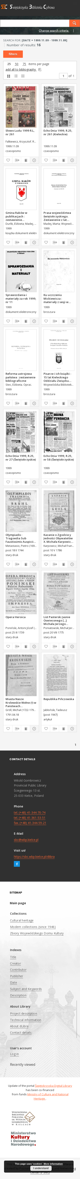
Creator (15, 963)
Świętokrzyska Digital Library (53, 1086)
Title (13, 957)
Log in (14, 1054)
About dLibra (19, 1026)
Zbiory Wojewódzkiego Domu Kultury (37, 933)
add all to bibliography (24, 69)
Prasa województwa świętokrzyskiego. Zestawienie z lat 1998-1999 (57, 216)
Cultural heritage (21, 920)
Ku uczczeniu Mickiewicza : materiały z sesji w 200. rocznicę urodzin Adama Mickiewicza (58, 298)
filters (13, 54)
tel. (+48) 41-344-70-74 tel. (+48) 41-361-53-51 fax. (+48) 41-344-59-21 (30, 817)
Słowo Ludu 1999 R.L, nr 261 (20, 132)
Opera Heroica (16, 617)
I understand (41, 1168)
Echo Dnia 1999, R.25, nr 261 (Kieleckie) (58, 132)
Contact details (21, 1032)
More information (53, 1164)
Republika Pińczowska (59, 699)
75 (24, 64)
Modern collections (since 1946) (33, 927)
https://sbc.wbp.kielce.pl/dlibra (34, 857)
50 (16, 64)
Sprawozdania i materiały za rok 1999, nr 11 (21, 298)
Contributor (18, 970)
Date (13, 982)
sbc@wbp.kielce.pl (26, 840)
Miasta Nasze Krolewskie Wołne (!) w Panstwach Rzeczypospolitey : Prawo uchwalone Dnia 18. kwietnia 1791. (21, 702)
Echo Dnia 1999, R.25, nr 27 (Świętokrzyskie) (21, 457)
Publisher (16, 976)
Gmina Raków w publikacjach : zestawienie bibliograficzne (16, 216)
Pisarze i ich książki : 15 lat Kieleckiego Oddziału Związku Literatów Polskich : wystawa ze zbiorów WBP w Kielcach (57, 377)
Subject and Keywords (26, 989)
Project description (23, 1013)
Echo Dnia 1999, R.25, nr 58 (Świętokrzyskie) (59, 457)
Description (18, 995)
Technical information (25, 1020)
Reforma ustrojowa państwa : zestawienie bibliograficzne (20, 377)
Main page (18, 903)
